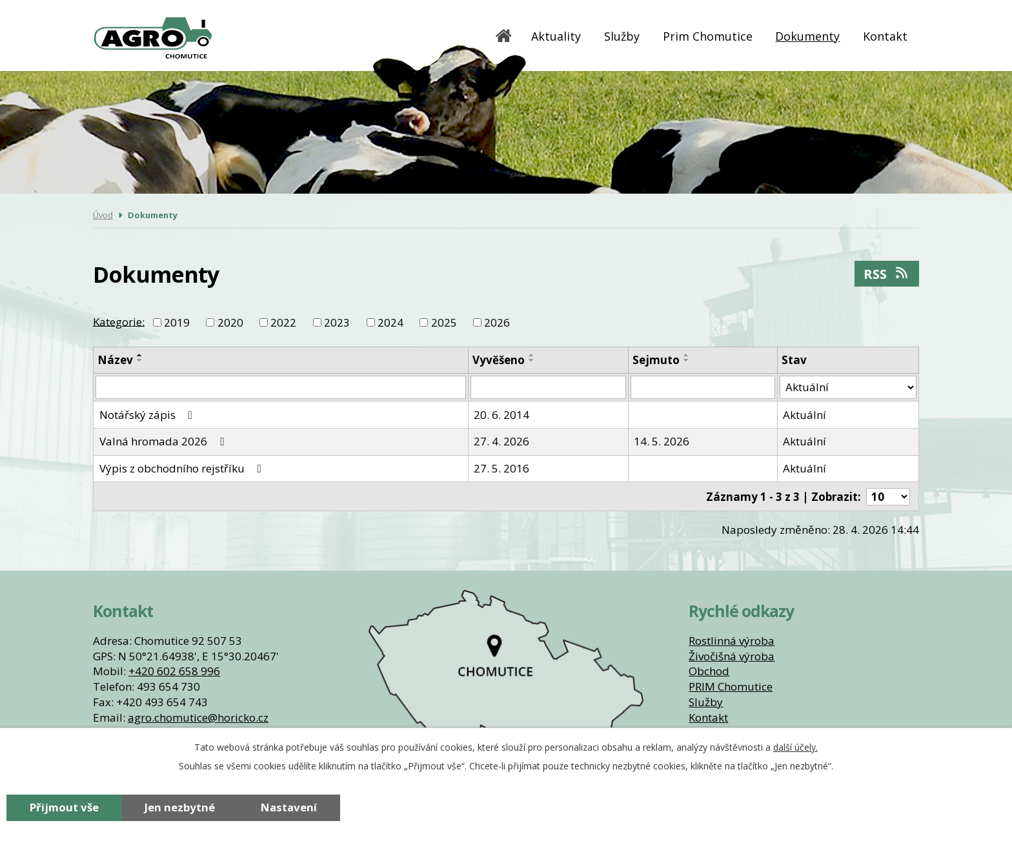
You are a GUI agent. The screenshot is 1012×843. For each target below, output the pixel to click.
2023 (337, 322)
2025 (444, 322)
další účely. (795, 747)
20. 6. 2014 (501, 414)
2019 (177, 322)
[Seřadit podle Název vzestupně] (140, 355)
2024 (390, 322)
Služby (622, 36)
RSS (887, 274)
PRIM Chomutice (731, 686)
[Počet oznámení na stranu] (888, 496)
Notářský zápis (148, 414)
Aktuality (556, 36)
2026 (497, 322)
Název (115, 359)
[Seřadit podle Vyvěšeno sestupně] (532, 360)
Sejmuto (656, 359)
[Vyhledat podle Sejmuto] (703, 387)
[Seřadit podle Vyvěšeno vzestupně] (532, 355)
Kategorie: (119, 321)
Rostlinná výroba (731, 640)
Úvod (504, 36)
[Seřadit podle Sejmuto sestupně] (687, 360)
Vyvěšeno (498, 359)
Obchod (709, 671)
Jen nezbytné (180, 807)
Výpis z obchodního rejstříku (183, 468)
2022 (283, 322)
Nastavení (289, 807)
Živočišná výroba (731, 656)
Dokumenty (807, 36)
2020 (230, 322)
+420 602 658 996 (174, 671)
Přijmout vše (64, 807)
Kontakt (885, 36)
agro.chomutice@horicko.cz (198, 717)
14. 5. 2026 (661, 441)
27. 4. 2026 (501, 441)
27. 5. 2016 (501, 468)
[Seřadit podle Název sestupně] (140, 360)
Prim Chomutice (708, 36)
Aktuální (804, 414)
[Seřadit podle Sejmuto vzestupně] (687, 355)
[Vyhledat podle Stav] (848, 387)
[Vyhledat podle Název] (281, 387)
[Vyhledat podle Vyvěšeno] (548, 387)
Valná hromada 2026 (164, 441)
